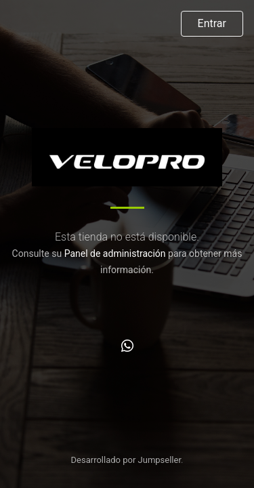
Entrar (212, 23)
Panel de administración (115, 253)
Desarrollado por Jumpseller (126, 460)
